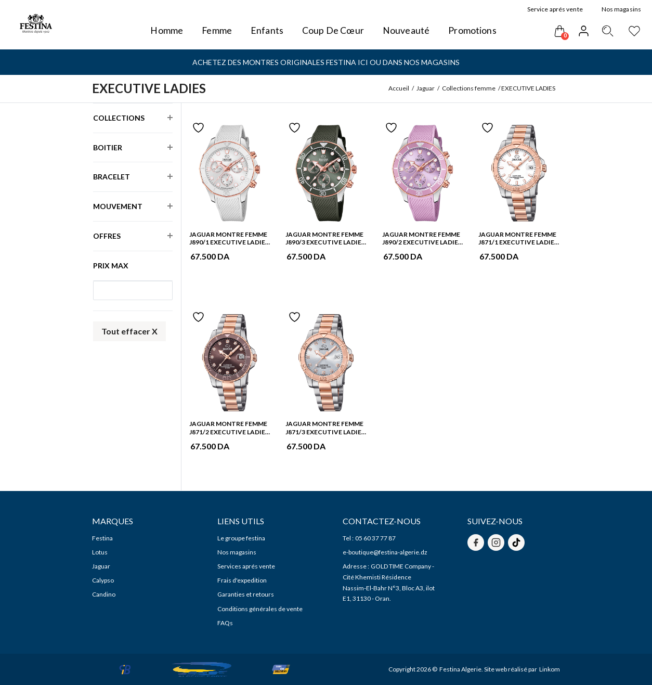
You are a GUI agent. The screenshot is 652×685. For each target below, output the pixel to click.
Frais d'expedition (242, 580)
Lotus (100, 552)
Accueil (398, 88)
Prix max (110, 265)
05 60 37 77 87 (375, 538)
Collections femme (468, 88)
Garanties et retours (245, 594)
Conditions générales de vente (260, 609)
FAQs (225, 623)
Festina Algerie (460, 669)
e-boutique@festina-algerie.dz (385, 552)
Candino (103, 594)
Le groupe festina (241, 538)
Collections (119, 113)
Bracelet (111, 172)
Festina (102, 538)
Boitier (107, 143)
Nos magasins (236, 552)
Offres (107, 231)
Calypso (103, 580)
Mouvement (117, 202)
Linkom (549, 669)
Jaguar (425, 88)
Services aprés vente (246, 566)
